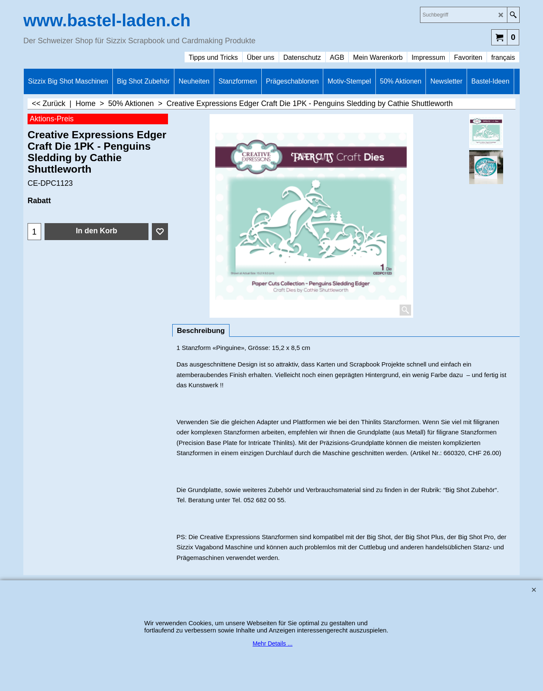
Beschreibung (201, 331)
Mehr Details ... (272, 643)
